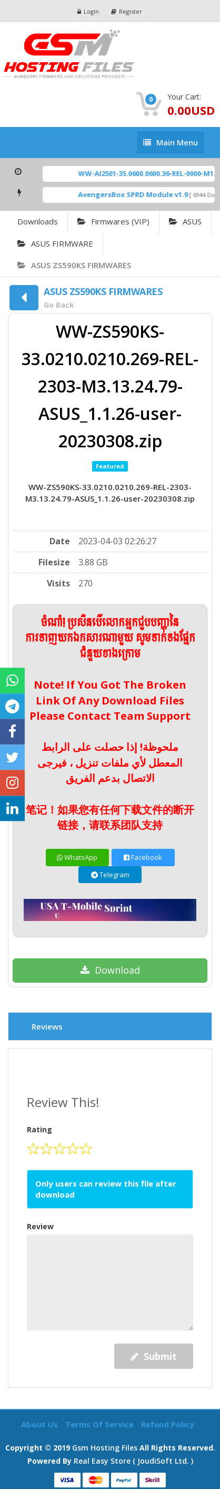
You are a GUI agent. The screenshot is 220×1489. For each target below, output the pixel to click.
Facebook (143, 857)
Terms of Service (100, 1424)
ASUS (185, 221)
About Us (40, 1424)
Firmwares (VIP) (113, 221)
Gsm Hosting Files (104, 1448)
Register (126, 11)
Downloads (37, 221)
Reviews (47, 1026)
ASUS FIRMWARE (55, 243)
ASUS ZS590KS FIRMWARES (74, 265)
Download (110, 970)
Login (88, 11)
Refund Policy (167, 1424)
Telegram (110, 874)
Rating (39, 1129)
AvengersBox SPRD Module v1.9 (138, 194)
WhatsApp (77, 857)
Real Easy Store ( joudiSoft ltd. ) (133, 1461)
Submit (154, 1356)
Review (40, 1226)
